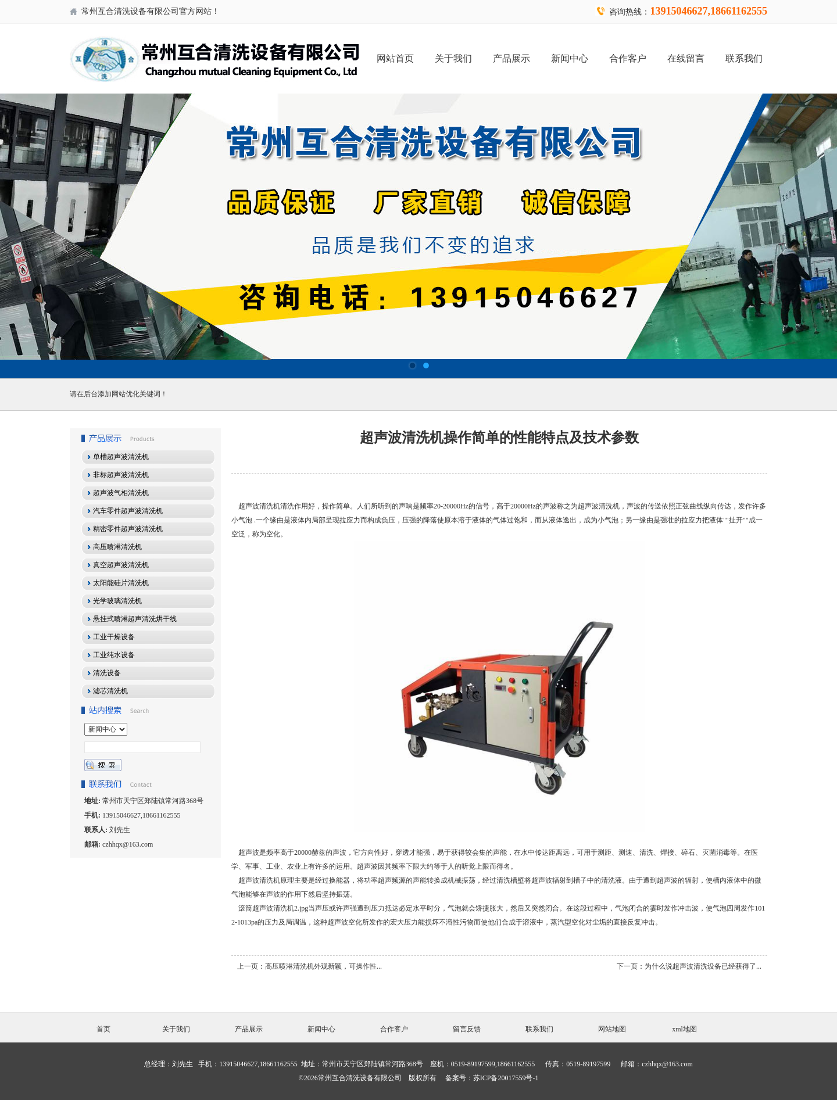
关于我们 (453, 58)
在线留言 (685, 58)
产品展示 (511, 58)
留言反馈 (467, 1029)
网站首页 (395, 58)
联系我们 (744, 58)
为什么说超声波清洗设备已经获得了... (703, 966)
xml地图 (684, 1029)
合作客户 (627, 58)
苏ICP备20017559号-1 (506, 1078)
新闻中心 (569, 58)
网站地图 (612, 1029)
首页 (103, 1029)
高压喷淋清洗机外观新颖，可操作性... (323, 966)
